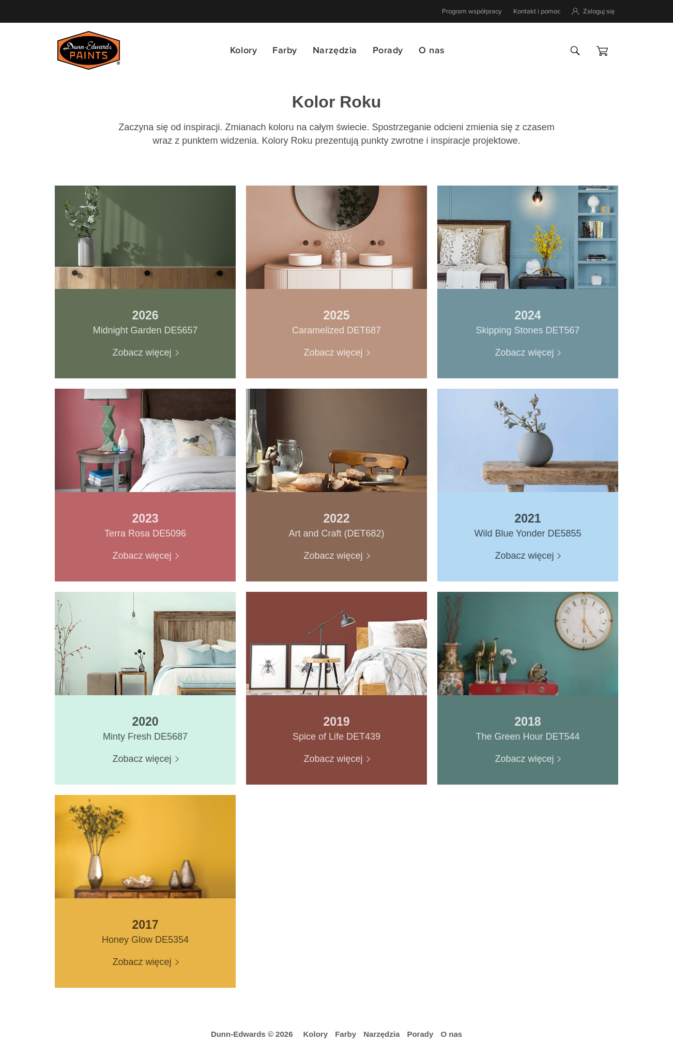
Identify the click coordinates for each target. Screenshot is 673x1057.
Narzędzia (335, 50)
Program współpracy (471, 11)
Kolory (243, 50)
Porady (388, 50)
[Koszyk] (602, 51)
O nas (432, 50)
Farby (284, 50)
